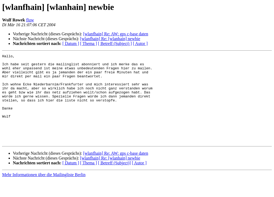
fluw (30, 20)
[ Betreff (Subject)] (114, 180)
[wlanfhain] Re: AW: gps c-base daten (115, 34)
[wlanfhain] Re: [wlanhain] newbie (110, 38)
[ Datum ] (70, 43)
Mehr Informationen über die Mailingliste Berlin (43, 192)
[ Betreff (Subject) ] (115, 43)
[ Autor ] (140, 43)
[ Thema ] (88, 43)
